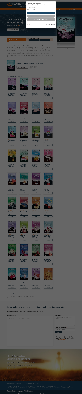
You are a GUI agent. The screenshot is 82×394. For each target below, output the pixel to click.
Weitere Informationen (41, 22)
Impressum (48, 24)
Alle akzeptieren (41, 12)
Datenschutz (52, 24)
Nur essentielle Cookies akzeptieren (41, 19)
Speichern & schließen (41, 16)
